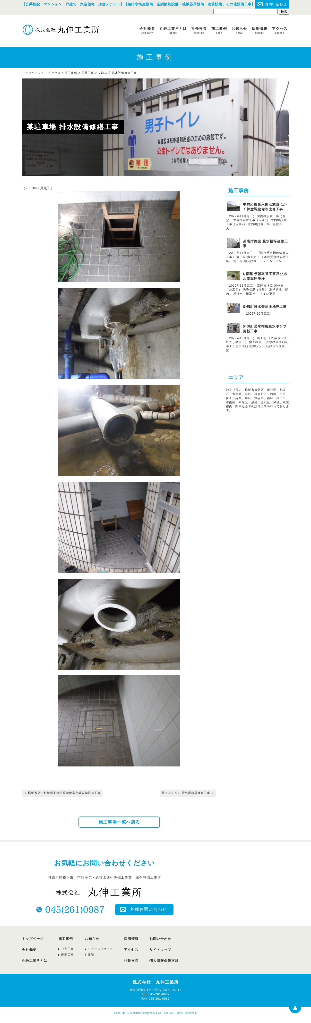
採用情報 (259, 30)
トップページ (33, 939)
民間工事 (87, 73)
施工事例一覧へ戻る (119, 822)
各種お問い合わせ (148, 909)
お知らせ (239, 30)
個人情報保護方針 (164, 961)
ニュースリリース (100, 949)
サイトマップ (160, 950)
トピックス (53, 73)
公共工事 (67, 949)
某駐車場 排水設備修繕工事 (117, 73)
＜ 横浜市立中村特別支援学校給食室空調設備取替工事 (62, 793)
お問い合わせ (276, 4)
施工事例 (219, 30)
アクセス (279, 30)
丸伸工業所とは (173, 30)
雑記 (91, 954)
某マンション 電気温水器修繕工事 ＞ (188, 793)
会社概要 (147, 30)
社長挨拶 (199, 30)
